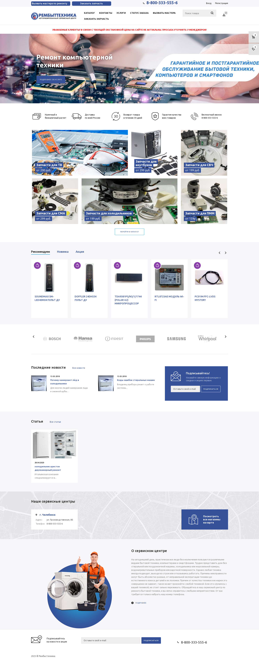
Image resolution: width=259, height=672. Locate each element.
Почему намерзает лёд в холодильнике (64, 382)
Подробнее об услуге (51, 80)
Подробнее (140, 603)
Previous (219, 252)
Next (225, 252)
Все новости (78, 368)
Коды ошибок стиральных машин (136, 380)
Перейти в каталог (129, 232)
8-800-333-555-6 (162, 3)
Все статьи (55, 422)
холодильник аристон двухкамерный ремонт (48, 468)
